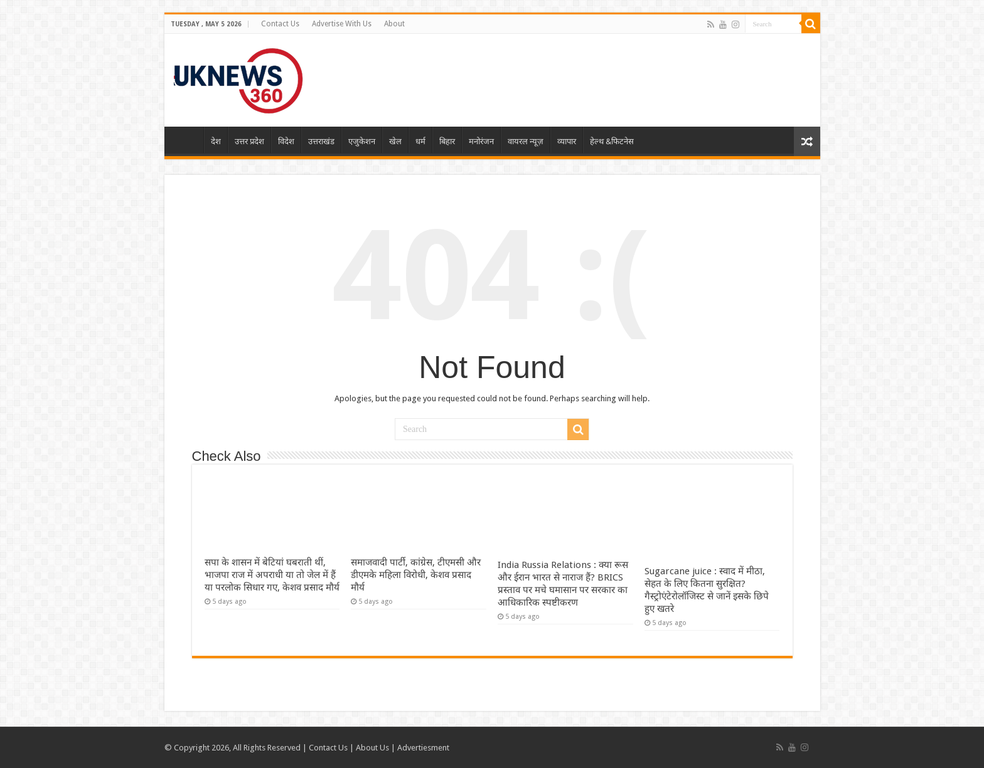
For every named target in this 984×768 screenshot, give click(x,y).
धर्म (420, 141)
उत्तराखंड (321, 141)
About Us (372, 747)
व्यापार (566, 141)
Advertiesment (423, 747)
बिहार (447, 141)
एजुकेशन (361, 141)
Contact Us (280, 23)
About (394, 23)
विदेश (286, 141)
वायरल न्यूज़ (525, 141)
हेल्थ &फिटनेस (612, 141)
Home (187, 140)
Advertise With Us (342, 23)
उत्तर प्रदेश (249, 141)
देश (216, 141)
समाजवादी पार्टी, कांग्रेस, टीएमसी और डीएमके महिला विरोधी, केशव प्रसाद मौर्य (416, 575)
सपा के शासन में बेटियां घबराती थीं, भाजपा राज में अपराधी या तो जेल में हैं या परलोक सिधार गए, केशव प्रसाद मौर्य (272, 575)
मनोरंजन (481, 141)
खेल (395, 141)
